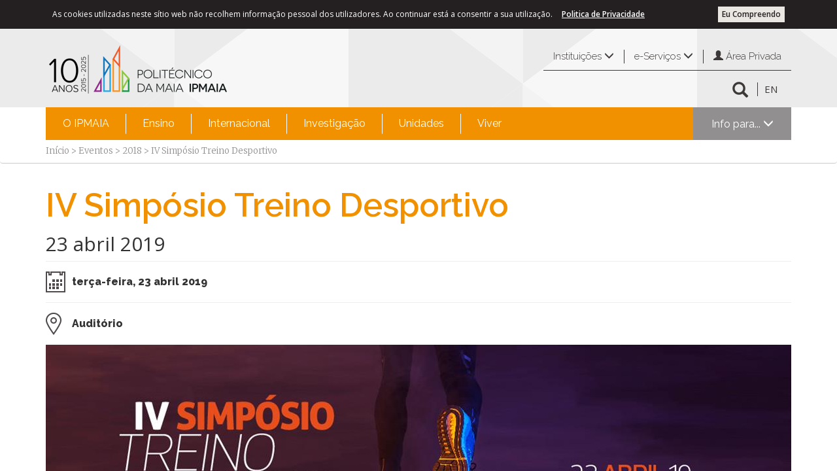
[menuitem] (86, 123)
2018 (132, 150)
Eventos (95, 150)
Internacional (239, 123)
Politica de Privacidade (603, 14)
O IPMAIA (86, 123)
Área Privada (747, 56)
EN (770, 89)
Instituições (583, 56)
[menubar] (282, 123)
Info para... (742, 124)
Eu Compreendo (751, 14)
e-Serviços (663, 56)
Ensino (159, 123)
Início (57, 150)
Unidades (421, 123)
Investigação (334, 123)
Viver (489, 123)
